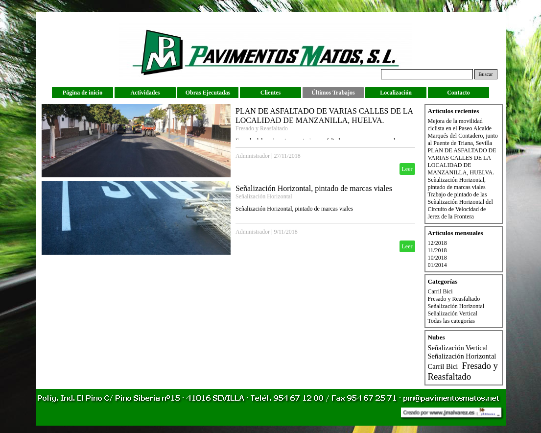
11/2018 (437, 250)
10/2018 (437, 257)
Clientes (270, 92)
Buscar (485, 74)
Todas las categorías (451, 320)
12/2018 (437, 243)
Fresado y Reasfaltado (261, 128)
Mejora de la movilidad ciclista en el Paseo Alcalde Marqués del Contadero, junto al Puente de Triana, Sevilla (463, 132)
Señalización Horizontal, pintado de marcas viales (313, 188)
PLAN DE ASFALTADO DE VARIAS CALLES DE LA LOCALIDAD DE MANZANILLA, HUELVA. (462, 161)
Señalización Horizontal (263, 196)
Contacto (458, 92)
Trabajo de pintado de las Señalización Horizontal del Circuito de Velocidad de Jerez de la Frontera (460, 205)
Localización (396, 92)
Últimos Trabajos (333, 92)
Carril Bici (440, 291)
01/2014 (437, 265)
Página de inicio (82, 92)
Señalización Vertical (452, 313)
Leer (407, 169)
